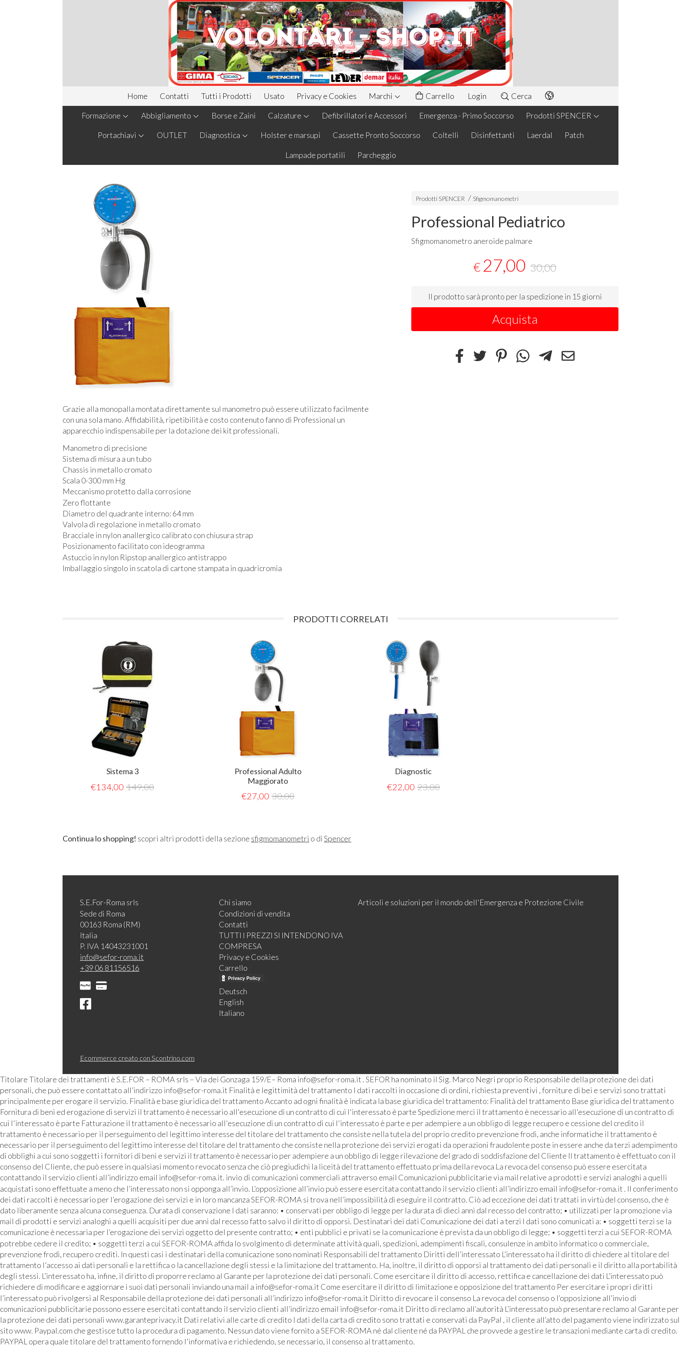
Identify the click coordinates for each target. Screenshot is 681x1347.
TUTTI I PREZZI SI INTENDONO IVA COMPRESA (281, 940)
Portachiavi (121, 135)
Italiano (232, 1013)
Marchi (385, 96)
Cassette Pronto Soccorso (376, 135)
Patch (574, 135)
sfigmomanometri (280, 838)
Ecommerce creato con (137, 1058)
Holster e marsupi (291, 135)
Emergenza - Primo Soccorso (466, 115)
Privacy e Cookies (327, 96)
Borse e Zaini (234, 115)
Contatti (174, 96)
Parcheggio (376, 155)
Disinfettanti (493, 135)
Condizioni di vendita (254, 913)
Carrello (434, 96)
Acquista (515, 319)
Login (477, 96)
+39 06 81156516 (109, 967)
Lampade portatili (315, 155)
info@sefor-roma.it (112, 957)
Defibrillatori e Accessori (364, 115)
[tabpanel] (122, 716)
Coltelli (446, 135)
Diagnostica (223, 135)
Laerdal (539, 135)
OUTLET (172, 135)
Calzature (289, 115)
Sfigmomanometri (496, 198)
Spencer (337, 838)
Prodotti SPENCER (563, 115)
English (231, 1002)
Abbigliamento (170, 115)
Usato (274, 96)
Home (137, 96)
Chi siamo (235, 902)
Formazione (105, 115)
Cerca (516, 96)
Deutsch (233, 991)
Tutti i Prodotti (226, 96)
